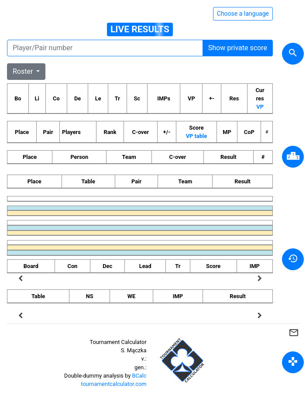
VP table (196, 136)
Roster (23, 71)
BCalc (139, 375)
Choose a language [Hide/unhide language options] (243, 13)
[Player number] (105, 48)
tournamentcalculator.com (113, 384)
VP (260, 106)
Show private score (237, 48)
